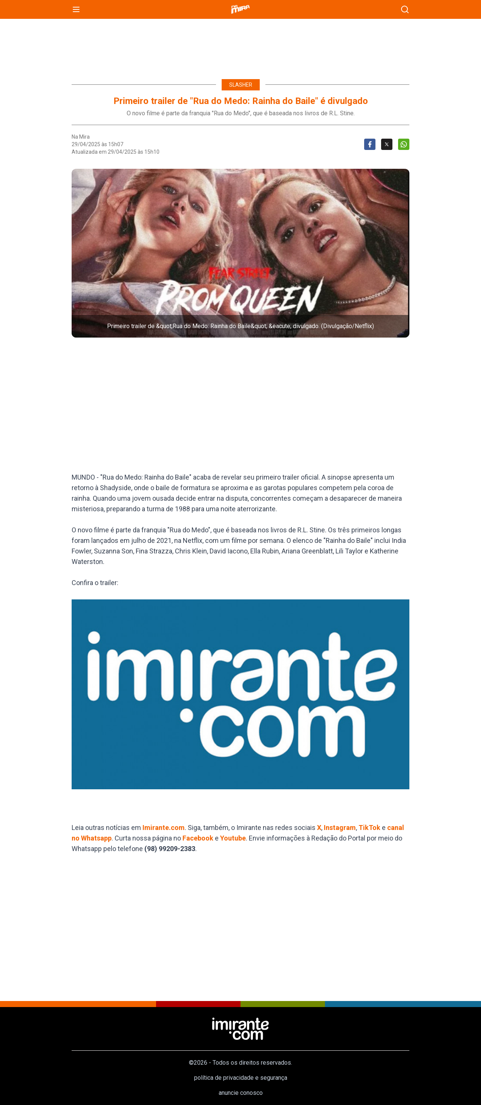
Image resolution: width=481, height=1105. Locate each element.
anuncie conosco (241, 1092)
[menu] (76, 9)
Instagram (340, 827)
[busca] (404, 9)
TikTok (369, 827)
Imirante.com (163, 827)
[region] (240, 45)
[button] (240, 253)
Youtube (233, 838)
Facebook (197, 838)
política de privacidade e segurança (240, 1077)
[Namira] (240, 9)
